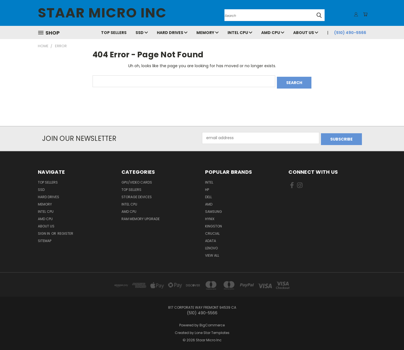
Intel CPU (240, 32)
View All (212, 252)
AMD (208, 201)
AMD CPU (272, 32)
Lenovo (211, 245)
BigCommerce (212, 322)
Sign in (44, 231)
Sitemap (44, 238)
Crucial (212, 231)
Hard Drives (172, 32)
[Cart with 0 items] (365, 14)
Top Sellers (114, 32)
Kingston (213, 223)
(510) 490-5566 (350, 32)
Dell (208, 194)
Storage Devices (136, 194)
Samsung (213, 209)
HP (207, 187)
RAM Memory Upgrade (140, 216)
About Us (305, 32)
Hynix (209, 216)
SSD (142, 32)
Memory (207, 32)
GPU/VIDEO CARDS (136, 179)
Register (65, 231)
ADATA (210, 238)
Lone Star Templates (212, 330)
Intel (209, 179)
